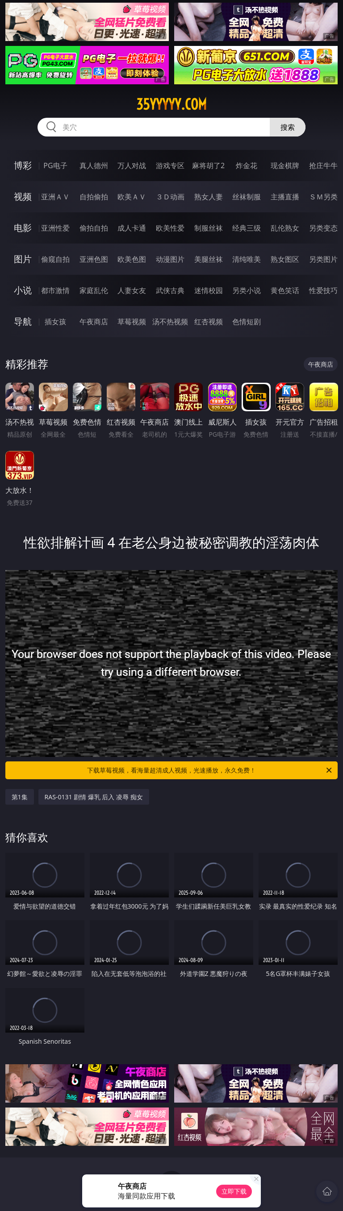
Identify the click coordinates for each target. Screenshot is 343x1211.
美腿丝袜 (208, 259)
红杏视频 (208, 322)
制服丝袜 (208, 228)
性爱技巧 (323, 290)
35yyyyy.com (171, 104)
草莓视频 (131, 322)
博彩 (23, 165)
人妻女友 (131, 290)
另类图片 (323, 259)
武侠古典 (170, 290)
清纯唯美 (246, 259)
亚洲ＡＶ (55, 197)
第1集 (20, 797)
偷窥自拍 (55, 259)
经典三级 (246, 228)
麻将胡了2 (208, 165)
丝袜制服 (246, 197)
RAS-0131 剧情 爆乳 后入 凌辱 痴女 (94, 797)
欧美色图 (131, 259)
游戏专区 (170, 165)
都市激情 (55, 290)
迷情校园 (208, 290)
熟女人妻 (208, 197)
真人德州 (93, 165)
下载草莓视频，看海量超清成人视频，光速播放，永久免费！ (210, 770)
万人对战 (131, 165)
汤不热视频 (170, 322)
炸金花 (246, 165)
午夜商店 (93, 322)
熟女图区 (285, 259)
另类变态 (323, 228)
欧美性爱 (170, 228)
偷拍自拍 (93, 228)
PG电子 (55, 165)
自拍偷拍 (93, 197)
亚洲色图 (93, 259)
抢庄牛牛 (323, 165)
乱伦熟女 (285, 228)
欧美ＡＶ (131, 197)
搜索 (287, 127)
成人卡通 (131, 228)
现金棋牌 (285, 165)
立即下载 (234, 1191)
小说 (23, 290)
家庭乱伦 (93, 290)
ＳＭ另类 (323, 197)
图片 (23, 259)
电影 (23, 228)
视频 (23, 196)
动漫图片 (170, 259)
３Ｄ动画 (170, 197)
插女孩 (55, 322)
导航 (23, 321)
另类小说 (246, 290)
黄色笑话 (285, 290)
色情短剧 (246, 322)
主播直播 (285, 197)
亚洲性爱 (55, 228)
